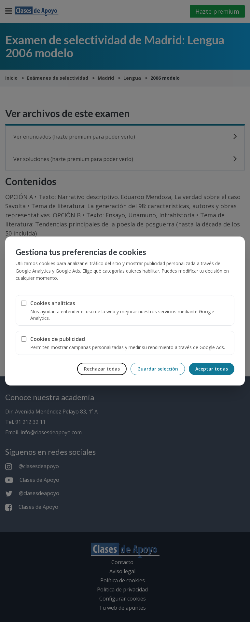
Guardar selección (157, 369)
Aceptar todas (211, 369)
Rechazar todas (102, 369)
